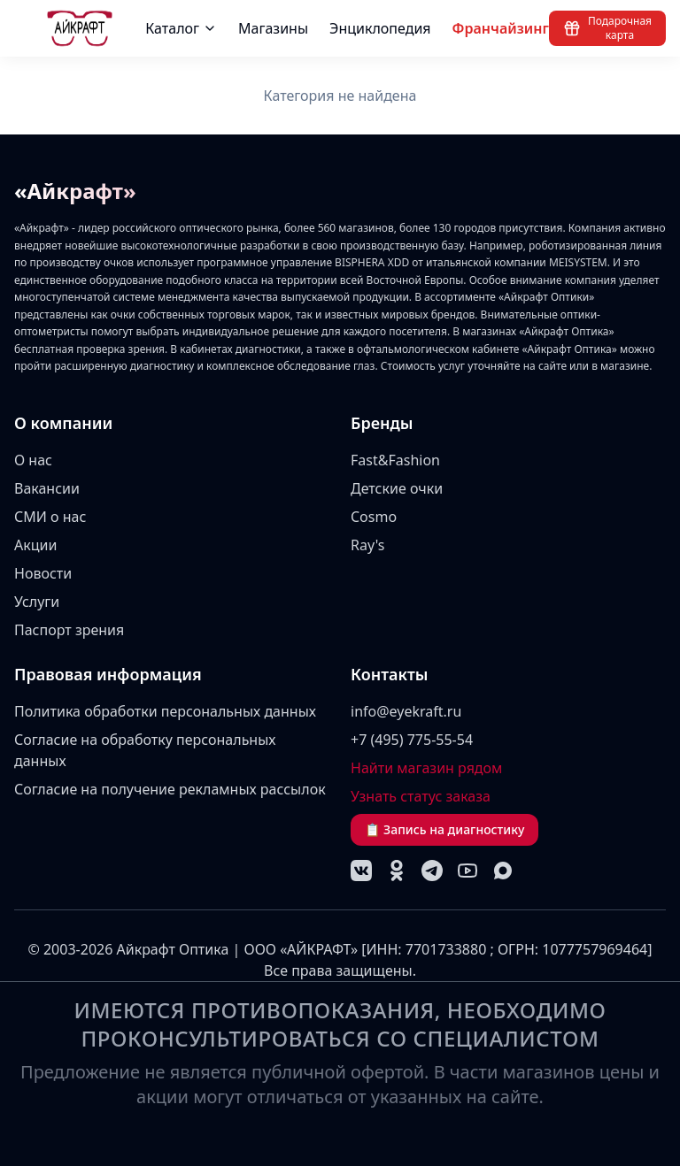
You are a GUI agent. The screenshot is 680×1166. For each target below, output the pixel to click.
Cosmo (374, 516)
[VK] (361, 870)
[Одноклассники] (396, 870)
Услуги (36, 601)
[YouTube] (467, 870)
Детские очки (397, 488)
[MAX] (503, 870)
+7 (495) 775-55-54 (412, 739)
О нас (33, 460)
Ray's (368, 545)
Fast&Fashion (395, 460)
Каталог (181, 28)
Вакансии (47, 488)
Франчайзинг (500, 28)
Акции (35, 545)
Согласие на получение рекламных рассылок (170, 789)
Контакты (390, 674)
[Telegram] (432, 870)
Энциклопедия (380, 28)
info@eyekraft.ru (406, 711)
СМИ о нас (50, 516)
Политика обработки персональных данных (165, 711)
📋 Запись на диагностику (444, 829)
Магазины (273, 28)
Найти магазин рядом (426, 768)
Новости (43, 573)
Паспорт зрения (69, 630)
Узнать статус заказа (421, 796)
